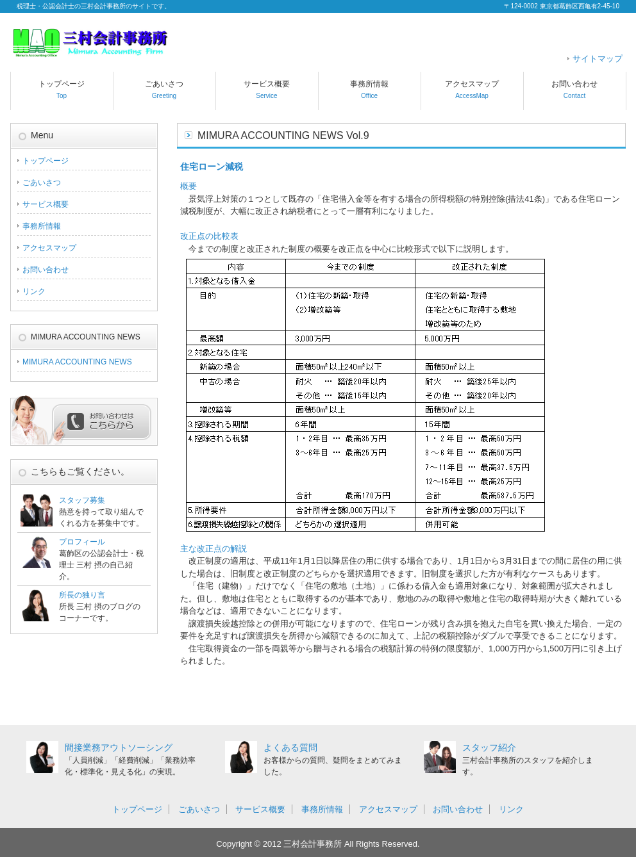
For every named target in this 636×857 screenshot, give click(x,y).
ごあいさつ (164, 89)
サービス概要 (267, 89)
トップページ (61, 89)
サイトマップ (598, 58)
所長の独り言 (82, 595)
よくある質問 (290, 747)
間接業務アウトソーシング (118, 747)
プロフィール (82, 541)
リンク (34, 291)
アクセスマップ (472, 89)
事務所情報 (369, 89)
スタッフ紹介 (489, 747)
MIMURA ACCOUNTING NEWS (77, 361)
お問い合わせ (574, 89)
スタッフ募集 (82, 500)
